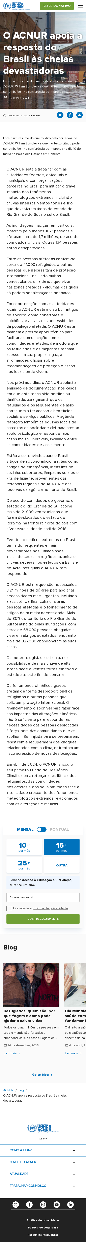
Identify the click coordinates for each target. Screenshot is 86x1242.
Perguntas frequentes (43, 1235)
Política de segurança (43, 1227)
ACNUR (8, 1090)
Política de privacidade (43, 1220)
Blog (21, 1090)
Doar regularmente (43, 919)
